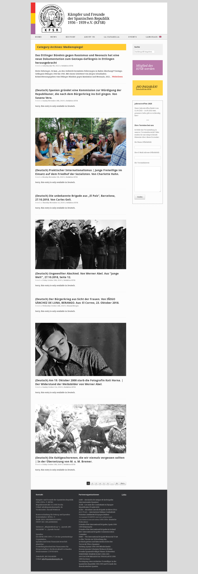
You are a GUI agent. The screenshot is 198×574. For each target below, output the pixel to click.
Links (124, 495)
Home (38, 37)
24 (116, 483)
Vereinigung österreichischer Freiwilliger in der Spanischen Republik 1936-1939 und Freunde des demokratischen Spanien (97, 563)
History (70, 37)
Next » (123, 483)
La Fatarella (112, 37)
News (54, 37)
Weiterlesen (117, 77)
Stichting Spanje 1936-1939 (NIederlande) (95, 547)
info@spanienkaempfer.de (52, 559)
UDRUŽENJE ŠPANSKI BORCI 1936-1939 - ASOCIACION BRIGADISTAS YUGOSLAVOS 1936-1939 (97, 556)
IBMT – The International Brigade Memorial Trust (98, 537)
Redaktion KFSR (67, 66)
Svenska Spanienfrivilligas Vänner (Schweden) (97, 551)
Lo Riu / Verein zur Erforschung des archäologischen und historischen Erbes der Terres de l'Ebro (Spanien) (96, 541)
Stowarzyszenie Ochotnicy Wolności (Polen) (95, 549)
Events (132, 37)
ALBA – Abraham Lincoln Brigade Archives (95, 510)
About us (89, 37)
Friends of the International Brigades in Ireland (97, 529)
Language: (153, 37)
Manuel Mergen (73, 306)
